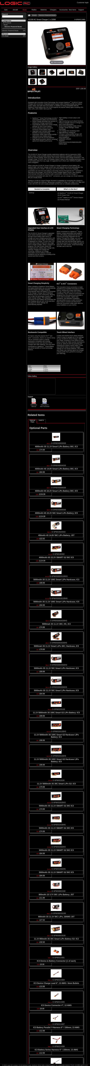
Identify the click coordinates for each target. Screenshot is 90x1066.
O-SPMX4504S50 (58, 532)
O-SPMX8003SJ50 (58, 913)
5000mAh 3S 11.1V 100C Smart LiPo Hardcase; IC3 (56, 580)
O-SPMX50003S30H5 (58, 643)
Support (81, 10)
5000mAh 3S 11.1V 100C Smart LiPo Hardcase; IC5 (56, 602)
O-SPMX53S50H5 (58, 869)
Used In (41, 420)
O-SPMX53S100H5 (58, 756)
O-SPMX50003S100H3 (58, 576)
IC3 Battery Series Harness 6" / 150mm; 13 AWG (56, 1050)
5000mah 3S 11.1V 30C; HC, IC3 (56, 624)
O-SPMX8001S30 (58, 891)
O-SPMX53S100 (58, 709)
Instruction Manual (34, 404)
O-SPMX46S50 (58, 554)
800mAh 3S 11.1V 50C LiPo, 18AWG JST (56, 917)
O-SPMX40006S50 (58, 510)
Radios (34, 10)
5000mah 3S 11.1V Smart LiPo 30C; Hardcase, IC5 (56, 646)
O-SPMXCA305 (58, 1002)
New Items (72, 10)
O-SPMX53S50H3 (58, 847)
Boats (25, 10)
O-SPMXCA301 (58, 958)
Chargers (53, 10)
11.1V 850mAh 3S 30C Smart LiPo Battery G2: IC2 (56, 939)
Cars (5, 10)
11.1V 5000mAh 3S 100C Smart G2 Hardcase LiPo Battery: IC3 (56, 736)
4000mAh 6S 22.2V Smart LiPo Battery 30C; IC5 (56, 491)
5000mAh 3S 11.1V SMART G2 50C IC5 (56, 872)
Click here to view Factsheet (44, 404)
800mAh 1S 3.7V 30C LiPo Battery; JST (56, 894)
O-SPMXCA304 (58, 980)
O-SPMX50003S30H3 (58, 621)
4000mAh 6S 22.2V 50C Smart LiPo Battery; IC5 (56, 513)
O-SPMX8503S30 (58, 935)
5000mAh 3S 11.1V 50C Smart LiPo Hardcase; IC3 (56, 668)
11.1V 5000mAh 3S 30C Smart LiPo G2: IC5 (56, 784)
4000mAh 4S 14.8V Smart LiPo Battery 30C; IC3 (56, 469)
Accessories (63, 10)
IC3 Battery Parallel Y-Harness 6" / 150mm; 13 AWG (56, 1027)
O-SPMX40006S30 (58, 488)
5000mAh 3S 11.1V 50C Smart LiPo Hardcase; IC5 (56, 690)
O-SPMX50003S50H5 (58, 687)
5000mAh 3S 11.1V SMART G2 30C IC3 (56, 806)
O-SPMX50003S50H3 (58, 665)
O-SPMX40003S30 (58, 443)
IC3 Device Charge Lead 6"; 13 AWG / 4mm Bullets (56, 983)
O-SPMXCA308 (58, 1046)
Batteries (44, 10)
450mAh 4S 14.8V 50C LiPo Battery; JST (56, 535)
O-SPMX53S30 (58, 780)
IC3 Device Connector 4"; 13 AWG (56, 1005)
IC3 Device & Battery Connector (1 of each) (56, 961)
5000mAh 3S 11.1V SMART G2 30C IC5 (56, 828)
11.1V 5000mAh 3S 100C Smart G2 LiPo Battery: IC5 (56, 713)
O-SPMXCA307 (58, 1024)
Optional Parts (32, 421)
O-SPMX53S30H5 (58, 825)
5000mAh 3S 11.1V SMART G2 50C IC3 (56, 850)
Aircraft (15, 10)
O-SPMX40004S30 (58, 465)
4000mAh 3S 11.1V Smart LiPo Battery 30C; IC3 (56, 446)
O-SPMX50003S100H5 (58, 598)
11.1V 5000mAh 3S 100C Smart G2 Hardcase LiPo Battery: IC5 (56, 760)
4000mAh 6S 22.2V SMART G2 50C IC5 (56, 557)
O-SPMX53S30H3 (58, 802)
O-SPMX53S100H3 (58, 731)
